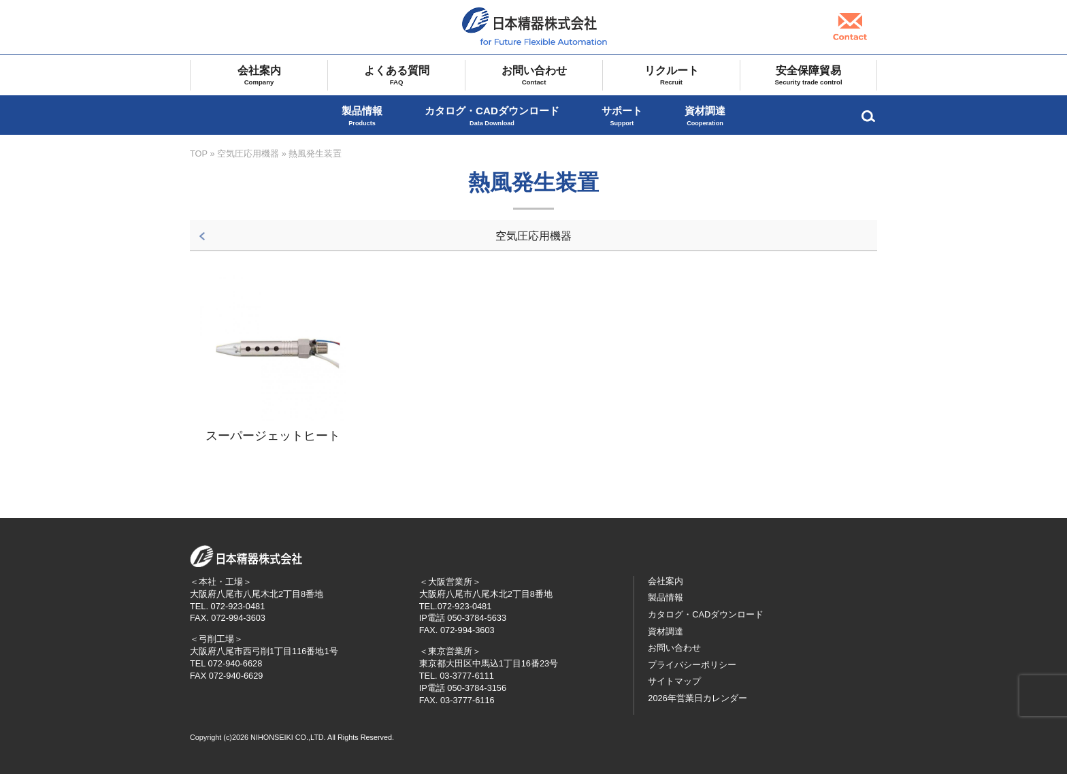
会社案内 (259, 75)
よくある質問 (396, 75)
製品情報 (362, 116)
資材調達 (705, 116)
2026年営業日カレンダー (697, 698)
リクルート (671, 75)
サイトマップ (674, 681)
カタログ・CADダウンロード (492, 116)
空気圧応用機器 (248, 153)
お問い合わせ (534, 75)
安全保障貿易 (808, 75)
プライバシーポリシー (692, 665)
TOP (199, 153)
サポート (622, 116)
